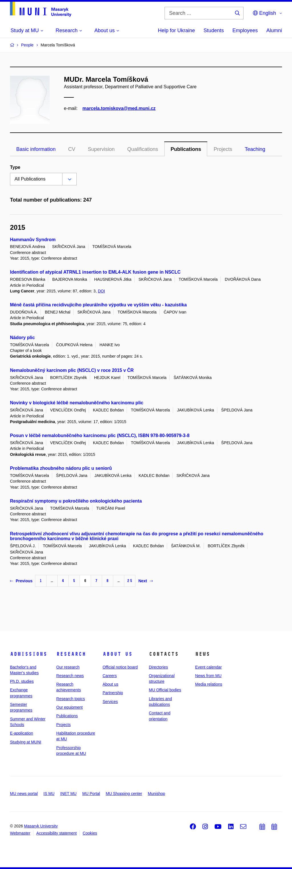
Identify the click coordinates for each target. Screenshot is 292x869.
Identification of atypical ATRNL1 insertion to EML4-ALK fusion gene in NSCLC (95, 272)
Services (110, 701)
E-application (21, 733)
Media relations (208, 684)
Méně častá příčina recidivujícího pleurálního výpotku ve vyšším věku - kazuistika (98, 304)
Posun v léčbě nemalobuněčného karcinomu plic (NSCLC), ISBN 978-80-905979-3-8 (100, 435)
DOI (101, 291)
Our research (68, 667)
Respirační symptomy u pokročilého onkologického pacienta (76, 501)
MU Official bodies (165, 690)
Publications (186, 149)
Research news (70, 675)
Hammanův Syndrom (33, 239)
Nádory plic (22, 337)
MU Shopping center (124, 793)
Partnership (113, 692)
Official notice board (120, 667)
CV (71, 149)
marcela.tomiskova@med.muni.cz (119, 108)
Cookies (90, 833)
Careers (110, 675)
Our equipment (69, 707)
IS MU (48, 793)
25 (130, 580)
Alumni (274, 30)
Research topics (70, 698)
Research (71, 654)
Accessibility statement (56, 833)
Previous (21, 581)
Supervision (101, 149)
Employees (245, 30)
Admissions (28, 654)
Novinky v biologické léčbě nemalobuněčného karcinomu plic (76, 402)
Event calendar (208, 667)
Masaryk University (41, 826)
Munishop (156, 793)
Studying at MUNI (25, 742)
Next (145, 581)
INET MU (68, 793)
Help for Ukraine (176, 30)
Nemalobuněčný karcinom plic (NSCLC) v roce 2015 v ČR (72, 370)
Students (214, 30)
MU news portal (24, 793)
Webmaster (20, 833)
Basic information (36, 149)
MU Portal (91, 793)
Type (15, 167)
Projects (223, 149)
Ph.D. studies (22, 681)
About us (117, 654)
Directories (158, 667)
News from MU (208, 675)
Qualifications (142, 149)
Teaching (255, 149)
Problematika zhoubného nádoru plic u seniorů (61, 468)
